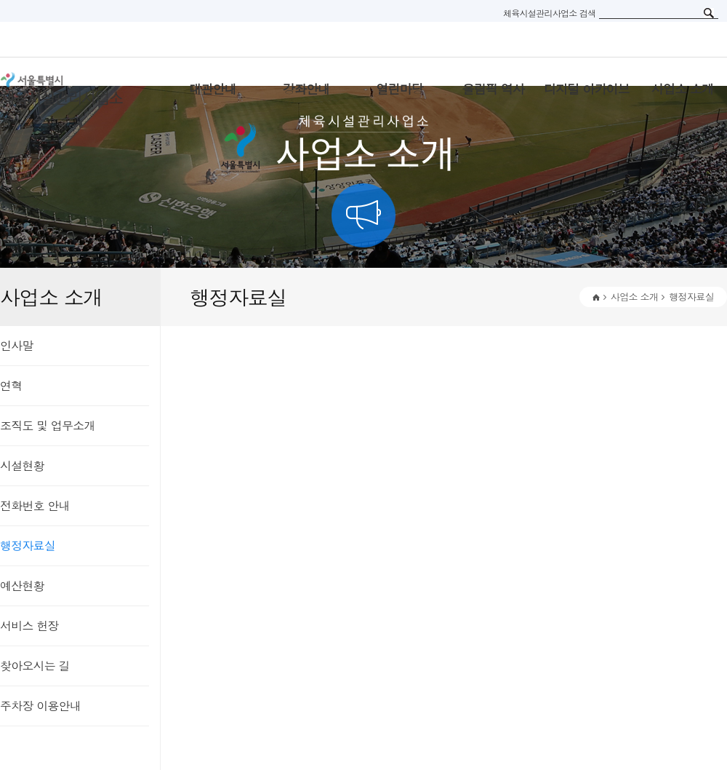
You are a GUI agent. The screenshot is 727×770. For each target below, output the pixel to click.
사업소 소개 (634, 296)
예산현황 (22, 585)
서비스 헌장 (29, 625)
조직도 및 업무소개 (47, 425)
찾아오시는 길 (35, 665)
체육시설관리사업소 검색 (549, 13)
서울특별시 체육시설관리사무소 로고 (80, 89)
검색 (708, 13)
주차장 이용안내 (40, 705)
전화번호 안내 (35, 505)
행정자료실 (27, 545)
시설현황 (22, 465)
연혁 (11, 385)
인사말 (16, 345)
